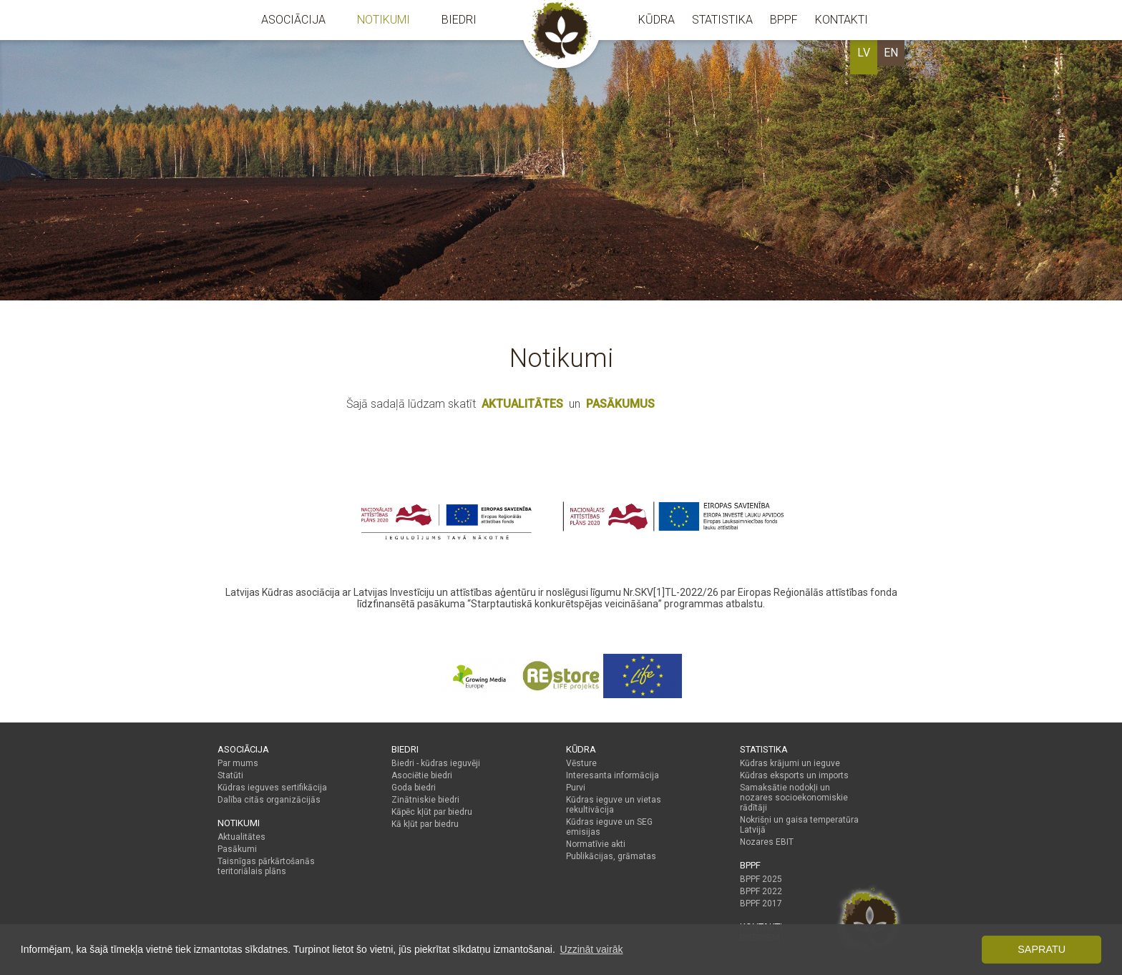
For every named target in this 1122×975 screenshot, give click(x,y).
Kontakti (841, 19)
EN (891, 52)
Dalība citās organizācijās (269, 800)
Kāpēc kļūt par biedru (431, 812)
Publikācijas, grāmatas (611, 856)
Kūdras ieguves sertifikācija (272, 788)
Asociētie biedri (421, 775)
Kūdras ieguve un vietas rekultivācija (613, 805)
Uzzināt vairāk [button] (591, 949)
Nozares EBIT (767, 842)
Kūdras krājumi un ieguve (790, 763)
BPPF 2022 (761, 891)
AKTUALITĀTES (522, 404)
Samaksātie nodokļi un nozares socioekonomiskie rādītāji (794, 798)
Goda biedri (413, 788)
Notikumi (383, 19)
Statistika (722, 19)
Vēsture (581, 763)
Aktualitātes (241, 837)
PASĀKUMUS (620, 404)
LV (863, 52)
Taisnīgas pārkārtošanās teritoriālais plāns (266, 866)
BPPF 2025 (761, 879)
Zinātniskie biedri (425, 800)
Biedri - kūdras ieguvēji (435, 763)
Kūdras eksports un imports (794, 775)
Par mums (238, 763)
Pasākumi (237, 849)
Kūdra (656, 19)
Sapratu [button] (1041, 949)
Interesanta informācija (612, 775)
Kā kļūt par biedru (425, 824)
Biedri (459, 19)
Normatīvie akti (595, 844)
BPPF (784, 19)
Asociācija (293, 19)
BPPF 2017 (761, 903)
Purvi (575, 788)
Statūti (230, 775)
